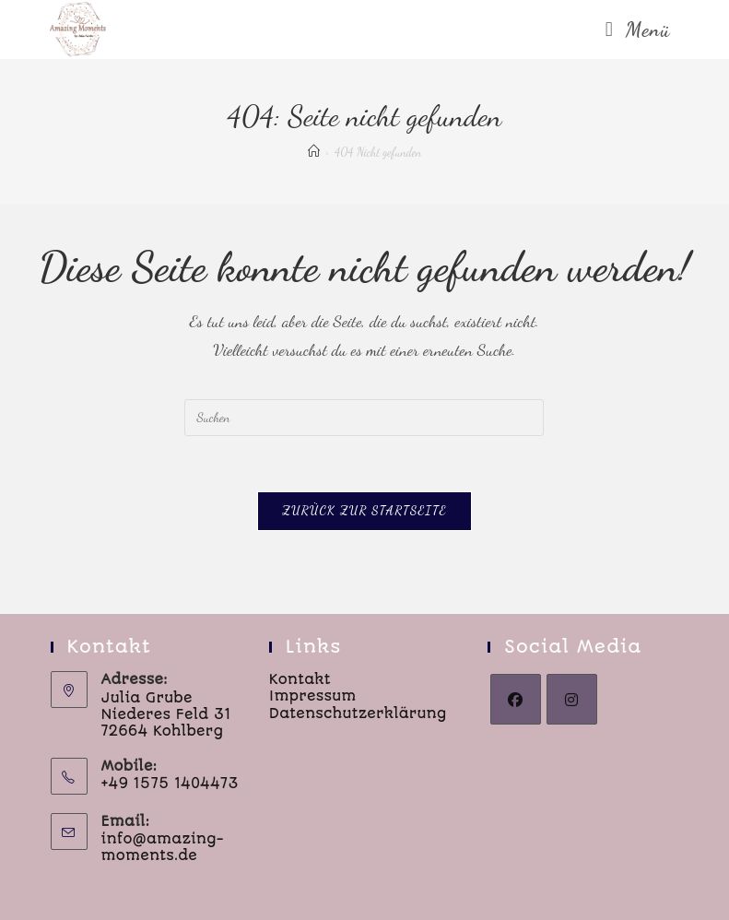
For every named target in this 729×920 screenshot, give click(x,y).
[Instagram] (572, 699)
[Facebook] (515, 699)
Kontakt (300, 679)
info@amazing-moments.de (162, 847)
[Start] (314, 152)
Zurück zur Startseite (364, 510)
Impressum (313, 696)
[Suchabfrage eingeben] (364, 417)
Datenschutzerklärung (358, 713)
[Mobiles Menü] (638, 29)
